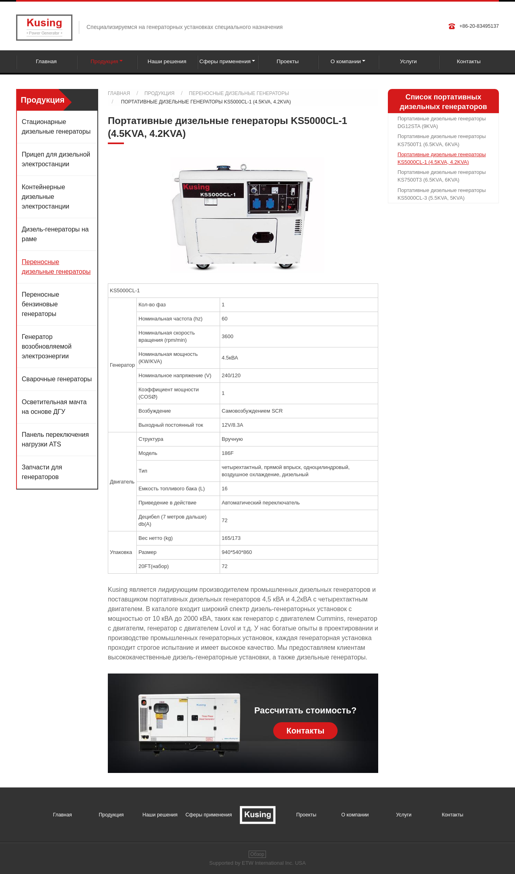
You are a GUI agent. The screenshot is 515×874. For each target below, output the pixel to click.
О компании (355, 815)
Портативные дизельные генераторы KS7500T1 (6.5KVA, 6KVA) (442, 140)
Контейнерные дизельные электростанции (45, 197)
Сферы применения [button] (225, 61)
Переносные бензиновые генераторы (40, 304)
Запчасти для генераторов (42, 472)
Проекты (288, 61)
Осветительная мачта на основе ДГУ (54, 407)
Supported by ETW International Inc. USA (257, 863)
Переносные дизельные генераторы (239, 93)
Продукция (159, 93)
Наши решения (167, 61)
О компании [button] (346, 61)
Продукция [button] (104, 61)
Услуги (408, 61)
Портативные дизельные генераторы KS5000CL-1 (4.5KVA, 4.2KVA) (442, 158)
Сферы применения (208, 815)
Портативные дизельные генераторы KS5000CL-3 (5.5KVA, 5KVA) (442, 194)
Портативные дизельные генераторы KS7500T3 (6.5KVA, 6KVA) (442, 176)
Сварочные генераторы (57, 379)
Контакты (468, 61)
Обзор (257, 854)
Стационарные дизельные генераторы (56, 126)
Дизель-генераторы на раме (55, 234)
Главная (46, 61)
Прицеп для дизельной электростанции (56, 159)
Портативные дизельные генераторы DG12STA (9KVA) (442, 122)
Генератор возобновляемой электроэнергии (47, 346)
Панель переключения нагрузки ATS (55, 439)
